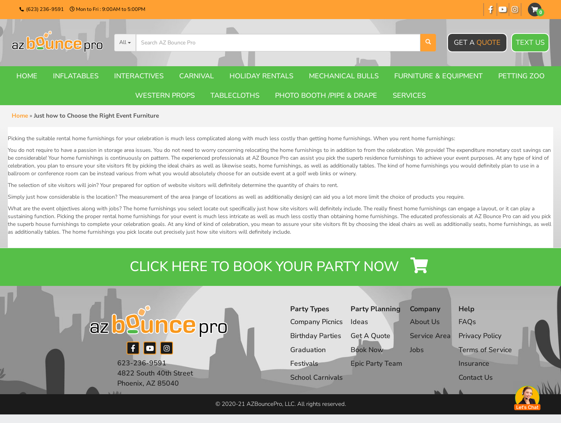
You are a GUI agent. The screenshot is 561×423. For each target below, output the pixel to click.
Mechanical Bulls (344, 76)
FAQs (468, 322)
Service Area (431, 336)
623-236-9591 (141, 363)
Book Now (367, 350)
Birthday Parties (315, 336)
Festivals (304, 364)
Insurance (474, 364)
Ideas (360, 322)
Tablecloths (234, 95)
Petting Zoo (521, 76)
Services (409, 95)
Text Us (530, 43)
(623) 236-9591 (45, 9)
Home (26, 76)
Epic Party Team (377, 364)
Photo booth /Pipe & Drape (326, 95)
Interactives (139, 76)
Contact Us (476, 378)
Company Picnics (316, 322)
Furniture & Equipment (438, 76)
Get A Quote (371, 336)
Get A (477, 42)
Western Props (165, 95)
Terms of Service (486, 350)
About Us (426, 322)
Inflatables (76, 76)
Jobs (418, 350)
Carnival (196, 76)
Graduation (308, 350)
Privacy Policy (480, 336)
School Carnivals (316, 378)
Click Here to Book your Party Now (280, 267)
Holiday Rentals (261, 76)
